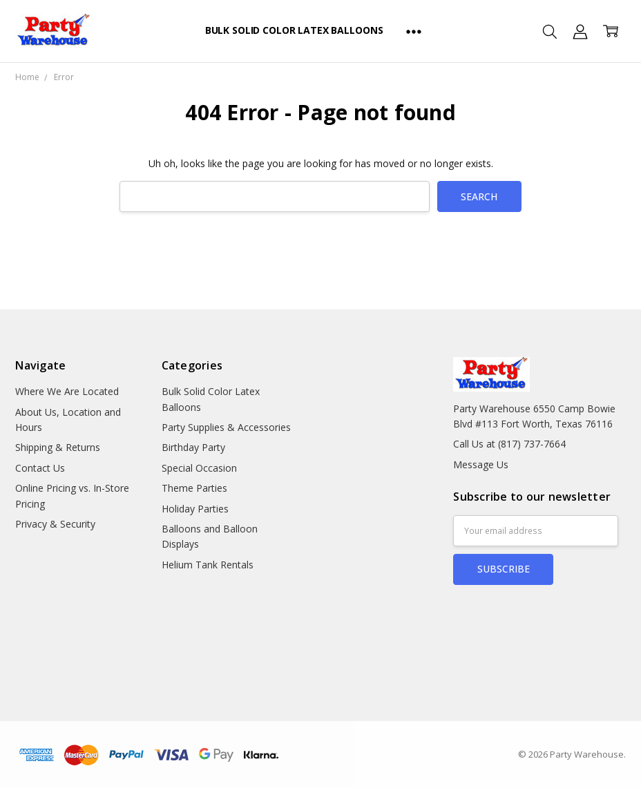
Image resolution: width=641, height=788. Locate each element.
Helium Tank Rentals (207, 564)
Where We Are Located (67, 391)
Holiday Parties (195, 508)
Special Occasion (199, 467)
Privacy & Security (55, 523)
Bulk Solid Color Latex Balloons (294, 30)
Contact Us (40, 467)
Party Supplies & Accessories (226, 427)
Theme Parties (194, 487)
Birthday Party (193, 447)
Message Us (480, 464)
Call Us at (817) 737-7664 (509, 443)
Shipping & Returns (57, 447)
